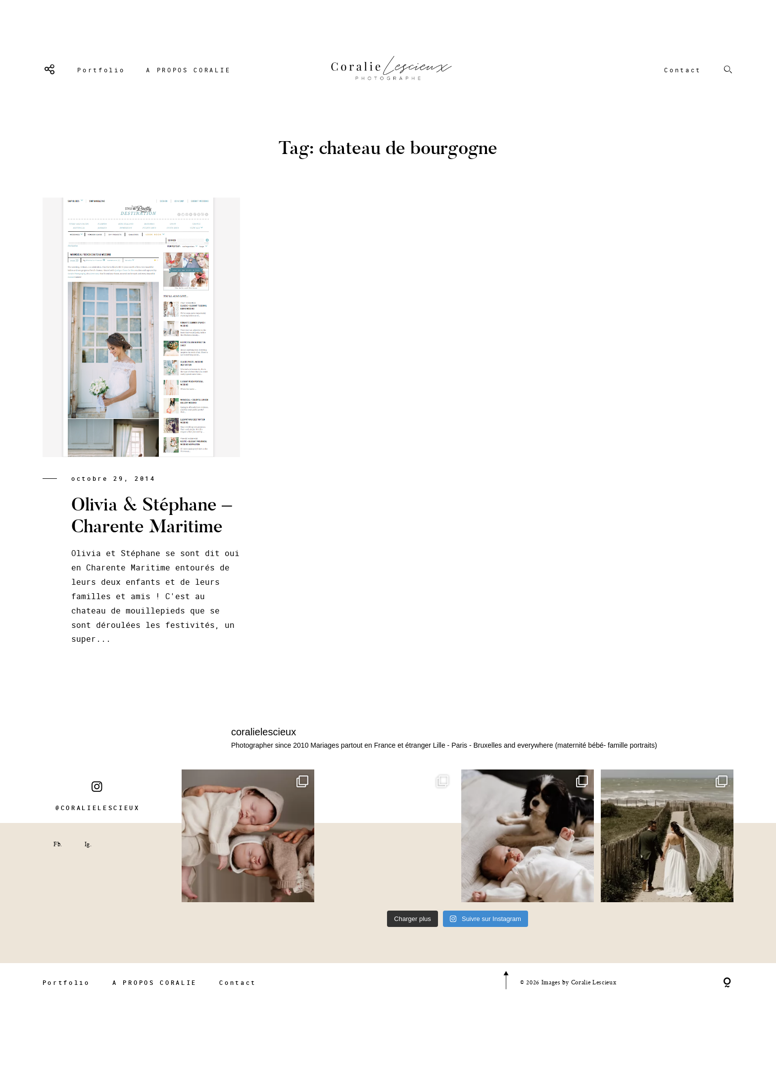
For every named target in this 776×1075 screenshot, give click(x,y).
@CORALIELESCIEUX (97, 816)
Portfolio (101, 70)
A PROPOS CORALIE (188, 70)
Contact (682, 70)
